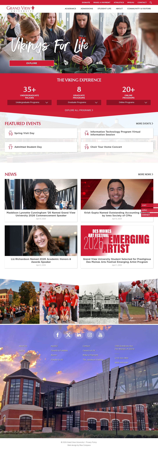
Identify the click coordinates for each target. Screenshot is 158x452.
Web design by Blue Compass (79, 445)
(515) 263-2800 (121, 358)
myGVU (54, 346)
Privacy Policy (91, 442)
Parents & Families (59, 350)
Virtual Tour (24, 359)
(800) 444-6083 (121, 362)
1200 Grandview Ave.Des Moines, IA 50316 (124, 347)
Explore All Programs (78, 110)
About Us (23, 346)
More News (144, 174)
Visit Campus (25, 355)
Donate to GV (57, 359)
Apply (21, 350)
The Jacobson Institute (93, 359)
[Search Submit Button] (150, 2)
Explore (31, 63)
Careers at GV (89, 350)
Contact (86, 346)
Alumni (54, 355)
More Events (143, 123)
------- (117, 353)
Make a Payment (90, 355)
